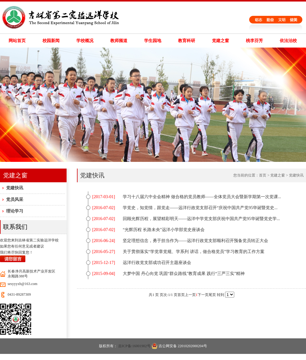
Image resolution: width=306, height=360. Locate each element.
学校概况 (84, 40)
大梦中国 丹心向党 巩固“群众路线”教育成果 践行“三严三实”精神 (184, 273)
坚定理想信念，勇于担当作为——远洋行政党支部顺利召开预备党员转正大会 (195, 240)
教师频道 (118, 40)
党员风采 (14, 199)
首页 (262, 175)
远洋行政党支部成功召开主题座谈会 (157, 262)
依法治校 (288, 40)
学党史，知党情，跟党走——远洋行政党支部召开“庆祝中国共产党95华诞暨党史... (200, 207)
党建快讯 (14, 188)
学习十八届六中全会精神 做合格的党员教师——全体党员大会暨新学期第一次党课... (202, 196)
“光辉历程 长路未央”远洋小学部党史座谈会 (164, 229)
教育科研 (186, 40)
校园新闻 (51, 40)
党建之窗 (220, 40)
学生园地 (152, 40)
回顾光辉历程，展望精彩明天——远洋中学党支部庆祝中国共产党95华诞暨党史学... (201, 218)
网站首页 (17, 40)
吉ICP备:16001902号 (134, 346)
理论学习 (14, 211)
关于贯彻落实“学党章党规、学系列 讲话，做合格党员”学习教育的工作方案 (193, 251)
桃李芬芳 (254, 40)
